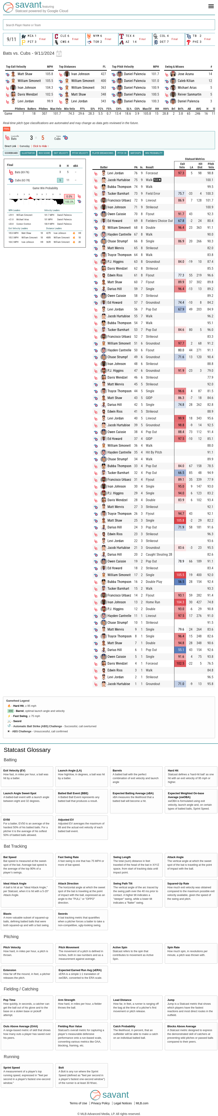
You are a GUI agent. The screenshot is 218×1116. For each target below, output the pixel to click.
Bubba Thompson (120, 187)
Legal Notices (123, 1103)
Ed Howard (115, 221)
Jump (171, 1000)
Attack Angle (175, 857)
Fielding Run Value (70, 1026)
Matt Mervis (116, 248)
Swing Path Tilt (122, 883)
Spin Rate (173, 947)
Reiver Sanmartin (189, 94)
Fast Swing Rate (68, 857)
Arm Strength (66, 1000)
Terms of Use (79, 1103)
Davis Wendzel (28, 94)
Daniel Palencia (135, 74)
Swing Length (122, 857)
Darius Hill (115, 289)
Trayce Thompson (120, 255)
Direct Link (11, 146)
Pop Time (9, 1000)
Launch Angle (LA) (70, 770)
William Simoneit (29, 81)
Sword (17, 721)
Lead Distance (122, 1000)
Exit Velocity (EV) (14, 770)
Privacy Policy (100, 1103)
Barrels (117, 770)
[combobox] (109, 24)
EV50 (6, 819)
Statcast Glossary (27, 750)
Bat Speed (10, 857)
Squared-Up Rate (178, 883)
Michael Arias (187, 88)
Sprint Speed (11, 1067)
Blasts (7, 913)
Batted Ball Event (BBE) (73, 793)
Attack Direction (68, 883)
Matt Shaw (25, 74)
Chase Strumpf (118, 241)
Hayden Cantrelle (120, 234)
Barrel (20, 711)
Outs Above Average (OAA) (20, 1026)
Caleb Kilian (186, 81)
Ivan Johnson (27, 88)
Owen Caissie (117, 214)
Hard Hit (18, 705)
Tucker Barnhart (118, 194)
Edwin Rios (115, 275)
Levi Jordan (26, 101)
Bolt (61, 1067)
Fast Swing (20, 716)
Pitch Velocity (12, 947)
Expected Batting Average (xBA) (133, 793)
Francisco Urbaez (119, 200)
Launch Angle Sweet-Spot (19, 793)
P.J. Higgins (116, 262)
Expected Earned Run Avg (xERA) (80, 970)
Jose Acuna (186, 74)
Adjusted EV (66, 819)
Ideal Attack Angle (14, 883)
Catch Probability (124, 1026)
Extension (9, 970)
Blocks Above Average (181, 1026)
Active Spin (120, 947)
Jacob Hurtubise (119, 180)
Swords (63, 913)
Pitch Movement (69, 947)
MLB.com (142, 1103)
